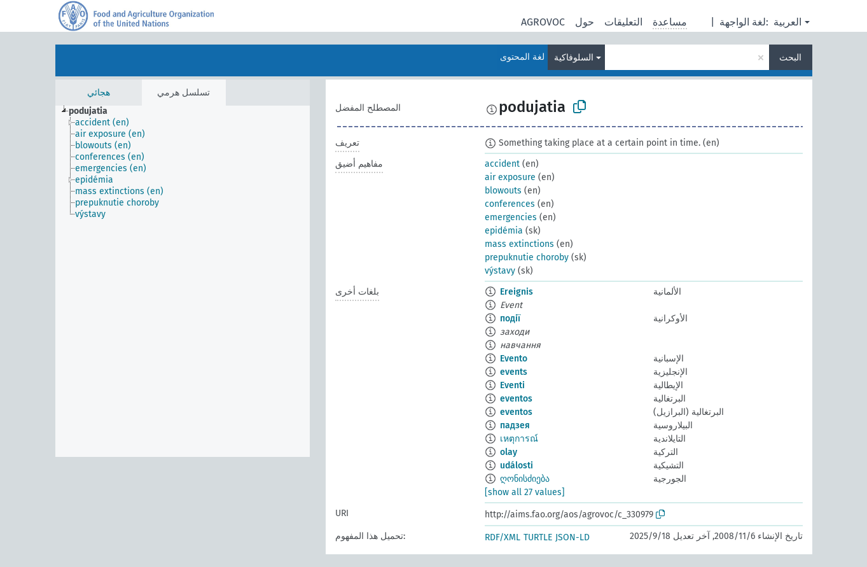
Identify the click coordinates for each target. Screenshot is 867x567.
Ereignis (516, 291)
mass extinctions (519, 244)
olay (508, 452)
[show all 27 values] (525, 492)
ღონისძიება (525, 478)
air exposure (510, 177)
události (516, 465)
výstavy (500, 270)
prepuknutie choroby (527, 257)
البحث (790, 57)
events (513, 372)
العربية (787, 22)
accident (502, 163)
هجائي (98, 92)
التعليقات (623, 22)
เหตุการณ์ (519, 438)
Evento (513, 358)
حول (584, 22)
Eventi (512, 385)
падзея (515, 425)
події (510, 318)
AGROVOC (543, 22)
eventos (516, 398)
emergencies (511, 217)
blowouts (503, 190)
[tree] (182, 281)
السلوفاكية (573, 57)
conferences (510, 204)
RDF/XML (502, 537)
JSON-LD (572, 537)
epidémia (504, 230)
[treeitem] (93, 111)
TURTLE (538, 537)
